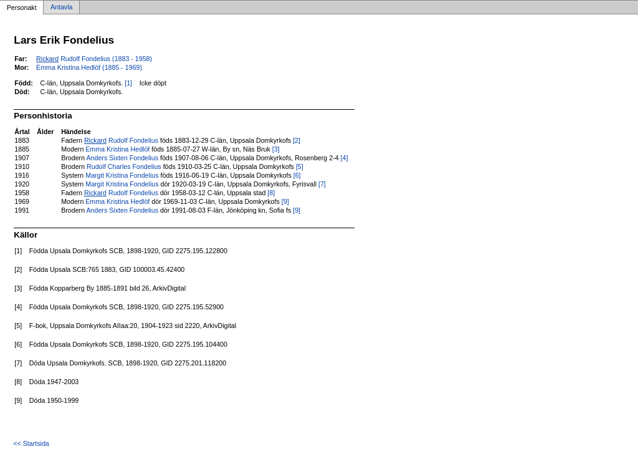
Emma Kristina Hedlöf (117, 149)
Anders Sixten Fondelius (122, 158)
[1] (128, 83)
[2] (296, 140)
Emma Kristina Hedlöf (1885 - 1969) (89, 67)
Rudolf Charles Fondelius (124, 166)
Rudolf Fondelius (121, 140)
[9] (285, 201)
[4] (344, 158)
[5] (299, 166)
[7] (322, 184)
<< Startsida (31, 443)
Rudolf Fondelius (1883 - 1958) (94, 58)
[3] (276, 149)
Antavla (61, 7)
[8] (271, 192)
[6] (297, 175)
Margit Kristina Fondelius (121, 175)
